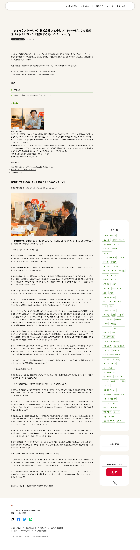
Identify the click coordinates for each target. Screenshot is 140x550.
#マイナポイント (108, 368)
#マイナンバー (108, 377)
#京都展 (121, 257)
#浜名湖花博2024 (109, 297)
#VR (122, 377)
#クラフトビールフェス (111, 359)
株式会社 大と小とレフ (62, 57)
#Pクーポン (107, 350)
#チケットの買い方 (109, 399)
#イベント (106, 333)
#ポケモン (106, 284)
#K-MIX (105, 324)
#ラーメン (106, 315)
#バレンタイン (119, 302)
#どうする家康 (119, 346)
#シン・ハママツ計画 (110, 249)
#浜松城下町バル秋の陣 (111, 341)
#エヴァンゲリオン (109, 257)
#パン (105, 306)
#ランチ (105, 408)
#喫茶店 (113, 324)
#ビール (116, 412)
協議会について (87, 6)
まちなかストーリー (18, 39)
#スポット (114, 381)
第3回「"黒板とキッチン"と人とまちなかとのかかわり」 (39, 188)
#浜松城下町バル (108, 337)
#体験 (123, 381)
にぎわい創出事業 (57, 532)
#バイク (105, 275)
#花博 (111, 293)
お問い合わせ (122, 6)
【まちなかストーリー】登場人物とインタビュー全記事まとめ (32, 74)
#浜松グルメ (107, 244)
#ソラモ (111, 416)
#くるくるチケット (109, 390)
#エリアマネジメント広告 (111, 355)
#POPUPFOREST (118, 240)
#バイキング (112, 271)
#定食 (105, 293)
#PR (113, 333)
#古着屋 (113, 262)
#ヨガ (114, 284)
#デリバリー (107, 328)
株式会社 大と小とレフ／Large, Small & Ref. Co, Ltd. (32, 167)
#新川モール (107, 302)
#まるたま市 (107, 346)
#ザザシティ (107, 253)
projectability (16, 172)
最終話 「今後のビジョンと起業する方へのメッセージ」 (33, 95)
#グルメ (116, 244)
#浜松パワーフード (109, 310)
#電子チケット (119, 394)
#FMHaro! (114, 408)
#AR (117, 377)
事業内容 (99, 6)
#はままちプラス (108, 421)
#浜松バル (116, 350)
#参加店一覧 (107, 394)
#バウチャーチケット (110, 403)
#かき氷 (105, 279)
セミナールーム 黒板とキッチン (23, 169)
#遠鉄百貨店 (107, 412)
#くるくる (106, 385)
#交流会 (122, 271)
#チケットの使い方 (109, 363)
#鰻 (113, 315)
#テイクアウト (119, 328)
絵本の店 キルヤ (21, 57)
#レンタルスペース (109, 372)
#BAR (111, 306)
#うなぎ (120, 315)
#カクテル (114, 275)
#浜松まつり (116, 288)
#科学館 (105, 262)
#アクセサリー (108, 319)
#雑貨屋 (118, 319)
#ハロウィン (118, 266)
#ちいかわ (106, 240)
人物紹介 (17, 90)
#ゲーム (105, 381)
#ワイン (113, 279)
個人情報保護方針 (41, 535)
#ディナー (106, 288)
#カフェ (105, 425)
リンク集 (110, 6)
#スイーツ (120, 421)
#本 (104, 271)
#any (104, 416)
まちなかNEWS (71, 6)
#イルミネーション (109, 235)
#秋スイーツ (107, 266)
